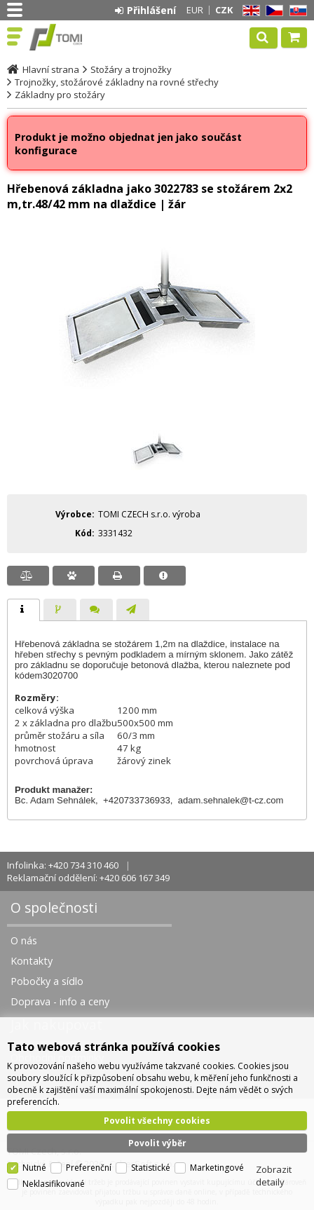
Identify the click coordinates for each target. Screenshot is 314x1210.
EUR (194, 10)
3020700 (60, 675)
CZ (272, 11)
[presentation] (23, 609)
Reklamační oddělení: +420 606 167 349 (88, 877)
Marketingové (217, 1163)
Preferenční (88, 1163)
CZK (224, 10)
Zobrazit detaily (274, 1171)
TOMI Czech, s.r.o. (71, 37)
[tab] (23, 610)
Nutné (34, 1163)
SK (295, 11)
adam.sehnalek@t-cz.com (230, 800)
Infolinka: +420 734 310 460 (62, 865)
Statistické (150, 1163)
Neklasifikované (53, 1179)
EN (248, 11)
